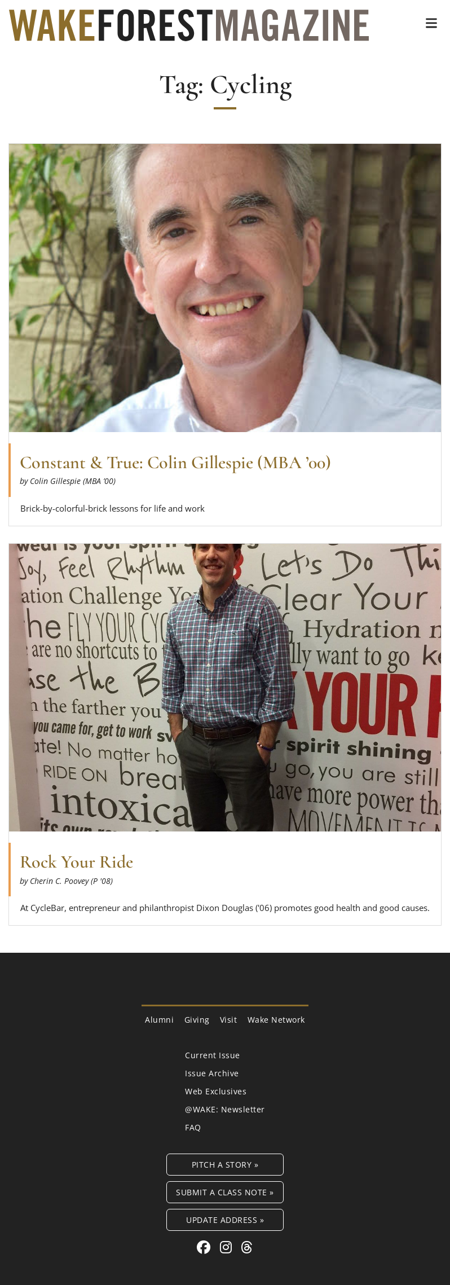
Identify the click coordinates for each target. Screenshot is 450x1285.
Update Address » (225, 1219)
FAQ (193, 1127)
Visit (228, 1019)
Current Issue (212, 1055)
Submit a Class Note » (225, 1192)
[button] (431, 23)
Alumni (159, 1019)
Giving (197, 1019)
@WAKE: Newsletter (225, 1109)
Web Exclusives (215, 1091)
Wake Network (276, 1019)
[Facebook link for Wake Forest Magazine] (205, 1247)
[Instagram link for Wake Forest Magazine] (228, 1247)
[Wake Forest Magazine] (189, 32)
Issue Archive (212, 1073)
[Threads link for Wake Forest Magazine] (247, 1247)
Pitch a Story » (225, 1164)
